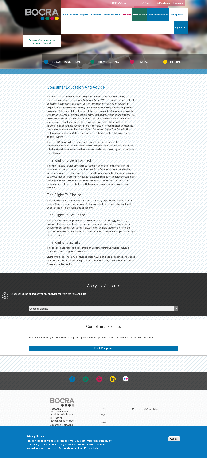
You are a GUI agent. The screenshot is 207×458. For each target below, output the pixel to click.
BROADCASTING (108, 61)
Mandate (73, 14)
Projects (84, 14)
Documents (95, 14)
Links (103, 421)
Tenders (127, 14)
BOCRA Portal (143, 2)
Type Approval (176, 14)
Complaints (108, 14)
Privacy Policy (92, 448)
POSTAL (143, 61)
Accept (174, 439)
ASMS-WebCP (140, 14)
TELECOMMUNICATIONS (65, 61)
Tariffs (103, 408)
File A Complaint (103, 348)
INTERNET (176, 61)
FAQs (103, 415)
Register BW (181, 27)
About (65, 14)
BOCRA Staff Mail (147, 408)
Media (118, 14)
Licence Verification (158, 14)
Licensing (178, 2)
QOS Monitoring (162, 2)
